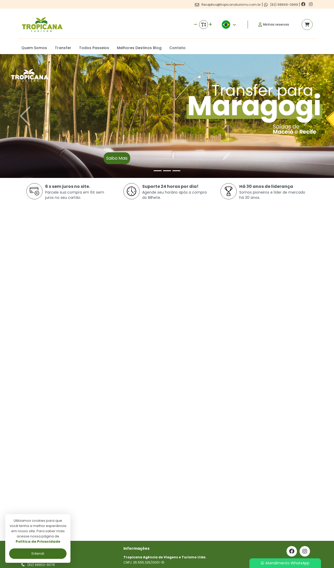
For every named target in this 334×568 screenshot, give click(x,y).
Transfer (63, 47)
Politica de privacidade (144, 510)
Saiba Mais (117, 158)
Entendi (38, 553)
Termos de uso (137, 518)
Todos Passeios (94, 47)
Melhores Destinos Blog (139, 47)
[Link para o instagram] (311, 4)
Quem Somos (34, 47)
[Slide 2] (167, 171)
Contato (177, 47)
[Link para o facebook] (303, 4)
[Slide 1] (158, 171)
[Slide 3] (176, 171)
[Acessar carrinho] (307, 24)
